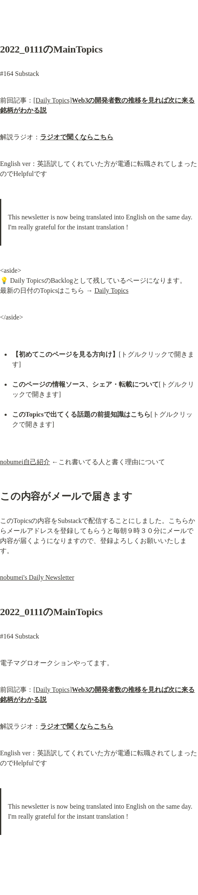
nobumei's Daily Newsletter (37, 577)
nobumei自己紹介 (25, 461)
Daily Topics (111, 290)
